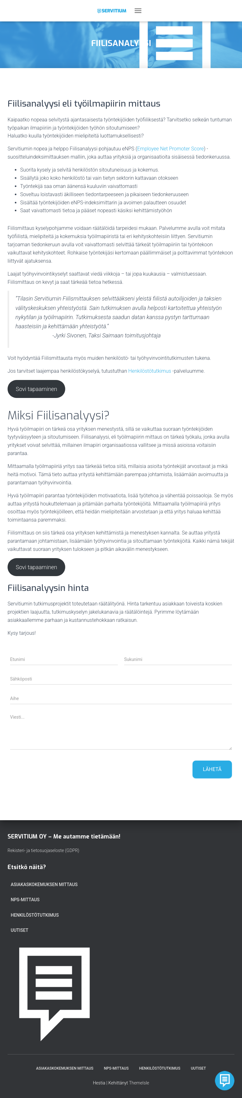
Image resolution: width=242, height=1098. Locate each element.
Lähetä (212, 769)
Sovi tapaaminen (36, 389)
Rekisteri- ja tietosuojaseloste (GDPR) (43, 850)
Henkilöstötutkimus (149, 371)
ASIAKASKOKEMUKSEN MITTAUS (44, 884)
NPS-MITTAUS (25, 899)
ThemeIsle (139, 1082)
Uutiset (19, 930)
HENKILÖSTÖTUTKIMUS (35, 915)
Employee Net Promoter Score (170, 149)
